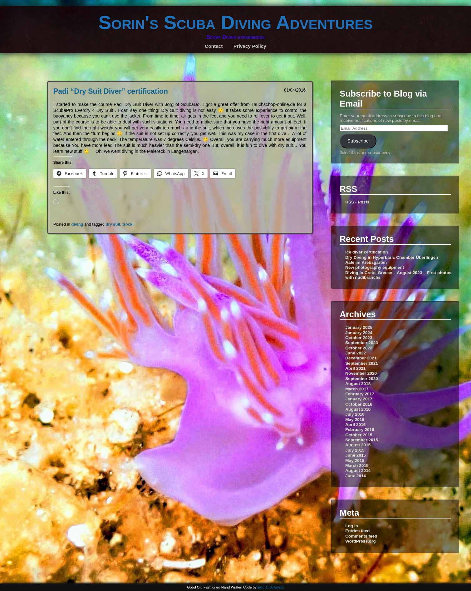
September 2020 (361, 378)
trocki (128, 224)
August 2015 (357, 445)
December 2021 (360, 358)
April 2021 (355, 368)
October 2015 (358, 435)
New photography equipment (374, 267)
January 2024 (358, 332)
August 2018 (357, 383)
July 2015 (355, 450)
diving (77, 224)
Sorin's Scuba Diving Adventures (235, 22)
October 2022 (358, 348)
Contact (214, 46)
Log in (351, 525)
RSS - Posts (357, 202)
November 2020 (361, 373)
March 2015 (356, 465)
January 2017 (358, 399)
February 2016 (359, 429)
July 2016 (355, 414)
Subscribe (358, 140)
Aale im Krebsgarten (366, 262)
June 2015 (355, 455)
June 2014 (355, 475)
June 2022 (355, 353)
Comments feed (361, 536)
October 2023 (358, 337)
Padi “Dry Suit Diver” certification (110, 91)
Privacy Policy (249, 46)
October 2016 (358, 404)
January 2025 (358, 327)
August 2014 (357, 470)
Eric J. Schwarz (271, 587)
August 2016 (357, 409)
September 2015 (361, 440)
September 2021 (361, 363)
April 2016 (355, 424)
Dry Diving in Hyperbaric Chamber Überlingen (391, 257)
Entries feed (357, 530)
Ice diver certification (366, 252)
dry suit (113, 224)
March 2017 (356, 389)
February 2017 (359, 394)
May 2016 (354, 419)
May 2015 (354, 460)
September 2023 (361, 342)
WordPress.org (360, 541)
